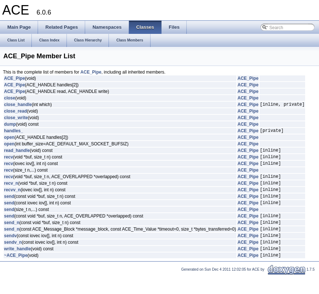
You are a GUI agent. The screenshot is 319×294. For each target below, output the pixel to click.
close (9, 98)
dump (10, 125)
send (9, 205)
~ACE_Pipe (15, 273)
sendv (10, 250)
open (9, 139)
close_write (16, 118)
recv (8, 161)
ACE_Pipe (90, 72)
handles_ (13, 132)
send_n (11, 235)
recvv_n (12, 198)
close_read (15, 112)
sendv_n (13, 258)
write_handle (17, 265)
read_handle (17, 153)
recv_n (11, 190)
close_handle (18, 105)
